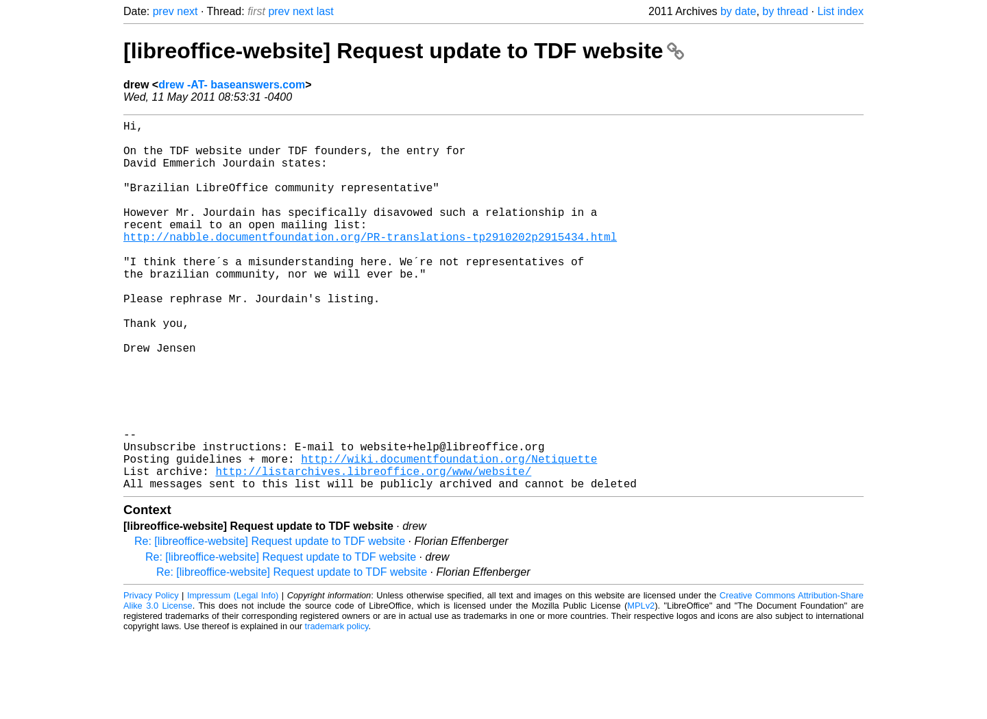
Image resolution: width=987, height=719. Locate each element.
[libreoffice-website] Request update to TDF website (403, 50)
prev (163, 11)
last (325, 11)
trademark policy (337, 708)
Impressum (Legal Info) (232, 677)
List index (840, 11)
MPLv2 (641, 688)
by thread (785, 11)
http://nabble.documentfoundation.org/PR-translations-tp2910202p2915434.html (370, 263)
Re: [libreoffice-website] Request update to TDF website (269, 623)
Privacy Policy (151, 677)
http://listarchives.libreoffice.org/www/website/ (373, 550)
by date (738, 11)
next (187, 11)
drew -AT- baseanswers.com (231, 84)
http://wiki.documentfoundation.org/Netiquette (449, 535)
